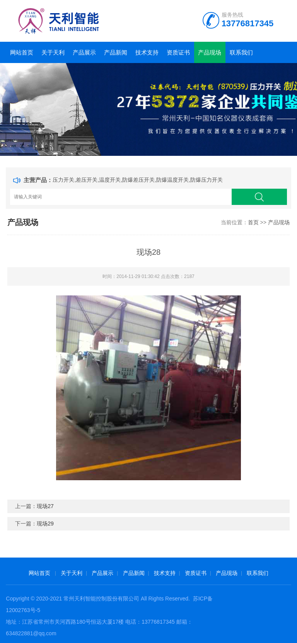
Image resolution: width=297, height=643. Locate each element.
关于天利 (53, 52)
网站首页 (21, 52)
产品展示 (84, 52)
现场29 (45, 523)
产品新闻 (115, 52)
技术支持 (147, 52)
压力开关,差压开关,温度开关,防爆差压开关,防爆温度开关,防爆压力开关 (137, 180)
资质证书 (178, 52)
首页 (253, 222)
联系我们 (241, 52)
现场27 (45, 506)
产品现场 (209, 52)
